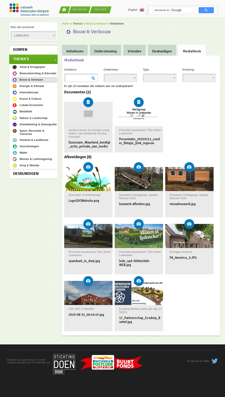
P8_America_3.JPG (183, 258)
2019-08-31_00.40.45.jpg (86, 315)
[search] (173, 10)
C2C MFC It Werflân (81, 308)
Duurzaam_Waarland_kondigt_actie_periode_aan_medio (89, 144)
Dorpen (20, 49)
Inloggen (100, 9)
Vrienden (134, 51)
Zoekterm (70, 69)
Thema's (21, 59)
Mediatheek (192, 51)
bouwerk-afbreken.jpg (134, 204)
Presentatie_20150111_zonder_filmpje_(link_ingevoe (139, 141)
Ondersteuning (105, 51)
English (136, 10)
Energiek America (181, 251)
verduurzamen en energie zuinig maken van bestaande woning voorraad (89, 133)
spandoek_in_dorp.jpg (84, 261)
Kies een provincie (22, 27)
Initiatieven (74, 51)
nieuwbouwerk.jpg (183, 204)
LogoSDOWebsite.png (84, 201)
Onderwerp (110, 69)
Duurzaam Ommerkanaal (84, 195)
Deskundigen (26, 173)
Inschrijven (80, 9)
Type (146, 69)
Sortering (188, 69)
